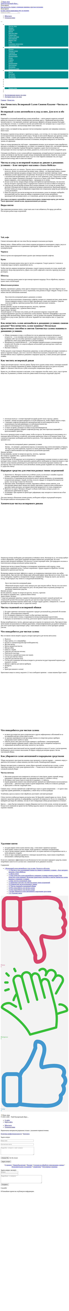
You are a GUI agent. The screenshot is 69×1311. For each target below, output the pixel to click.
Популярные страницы (49, 1168)
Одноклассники (10, 18)
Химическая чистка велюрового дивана (23, 884)
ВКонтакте (8, 16)
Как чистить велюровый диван (20, 881)
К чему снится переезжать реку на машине (15, 10)
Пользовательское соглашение (22, 1168)
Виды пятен (14, 874)
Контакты (26, 1134)
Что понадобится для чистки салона (22, 888)
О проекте (8, 1166)
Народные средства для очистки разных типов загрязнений (29, 882)
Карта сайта (9, 1122)
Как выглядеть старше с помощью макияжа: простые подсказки (22, 7)
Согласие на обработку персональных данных (49, 1166)
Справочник (37, 1168)
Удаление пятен (15, 893)
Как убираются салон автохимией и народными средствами (30, 891)
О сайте (7, 1120)
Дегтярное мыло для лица (13, 97)
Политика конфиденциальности (11, 1134)
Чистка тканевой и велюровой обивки (22, 886)
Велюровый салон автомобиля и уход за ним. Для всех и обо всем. (27, 868)
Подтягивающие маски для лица (15, 95)
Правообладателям (19, 1166)
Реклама (29, 1166)
